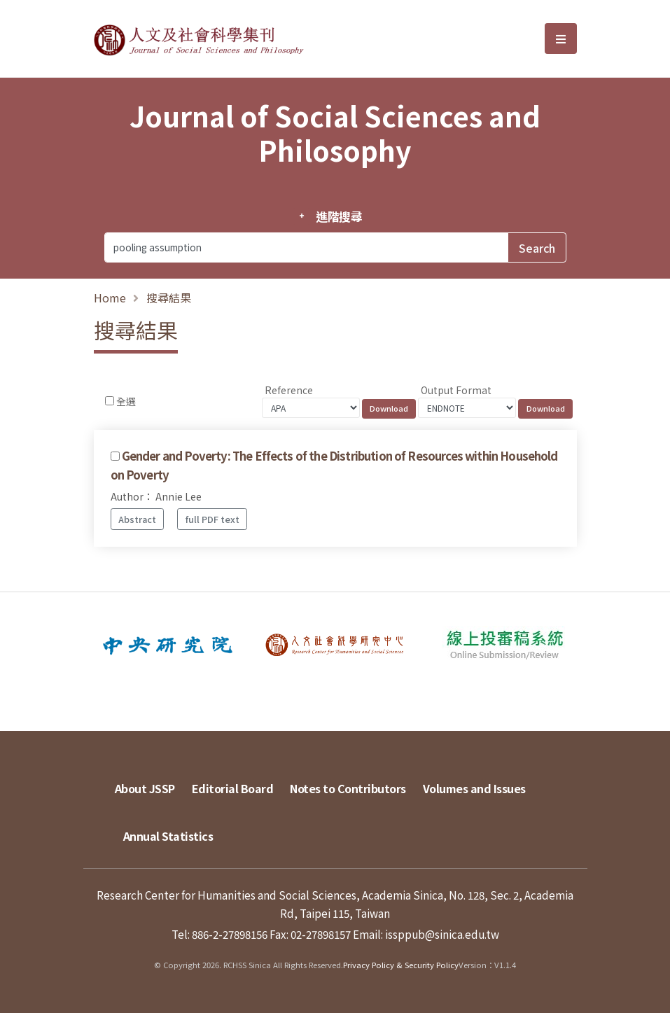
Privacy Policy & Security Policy (401, 964)
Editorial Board (233, 788)
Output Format (456, 390)
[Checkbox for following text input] (109, 400)
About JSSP (145, 788)
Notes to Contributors (348, 788)
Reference (289, 390)
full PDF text (212, 519)
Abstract (137, 519)
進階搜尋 (339, 216)
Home (110, 297)
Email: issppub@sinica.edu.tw (426, 934)
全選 (126, 401)
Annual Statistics (168, 835)
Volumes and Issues (474, 788)
